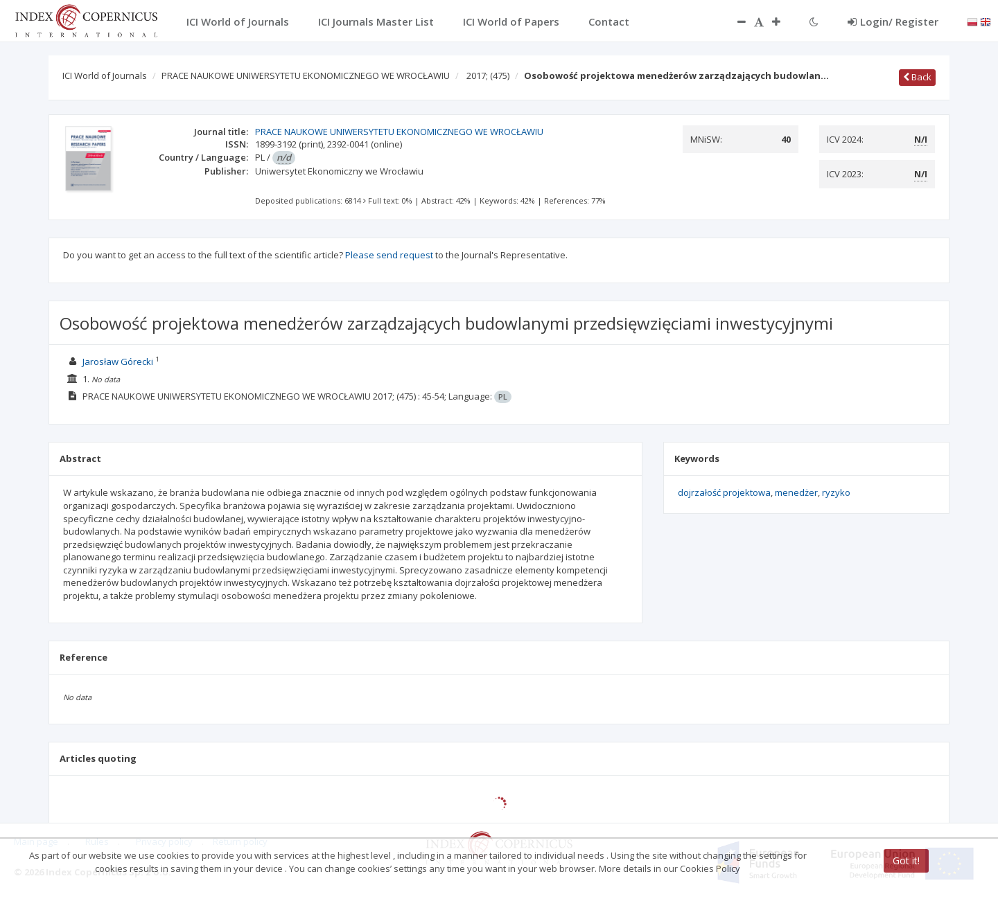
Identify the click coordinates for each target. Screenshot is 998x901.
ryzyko (836, 492)
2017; (487, 75)
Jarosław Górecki (117, 361)
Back (917, 77)
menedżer (796, 492)
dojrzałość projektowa (724, 492)
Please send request (389, 255)
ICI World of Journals (104, 75)
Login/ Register (893, 21)
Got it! (906, 860)
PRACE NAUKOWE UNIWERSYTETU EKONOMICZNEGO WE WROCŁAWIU (305, 75)
